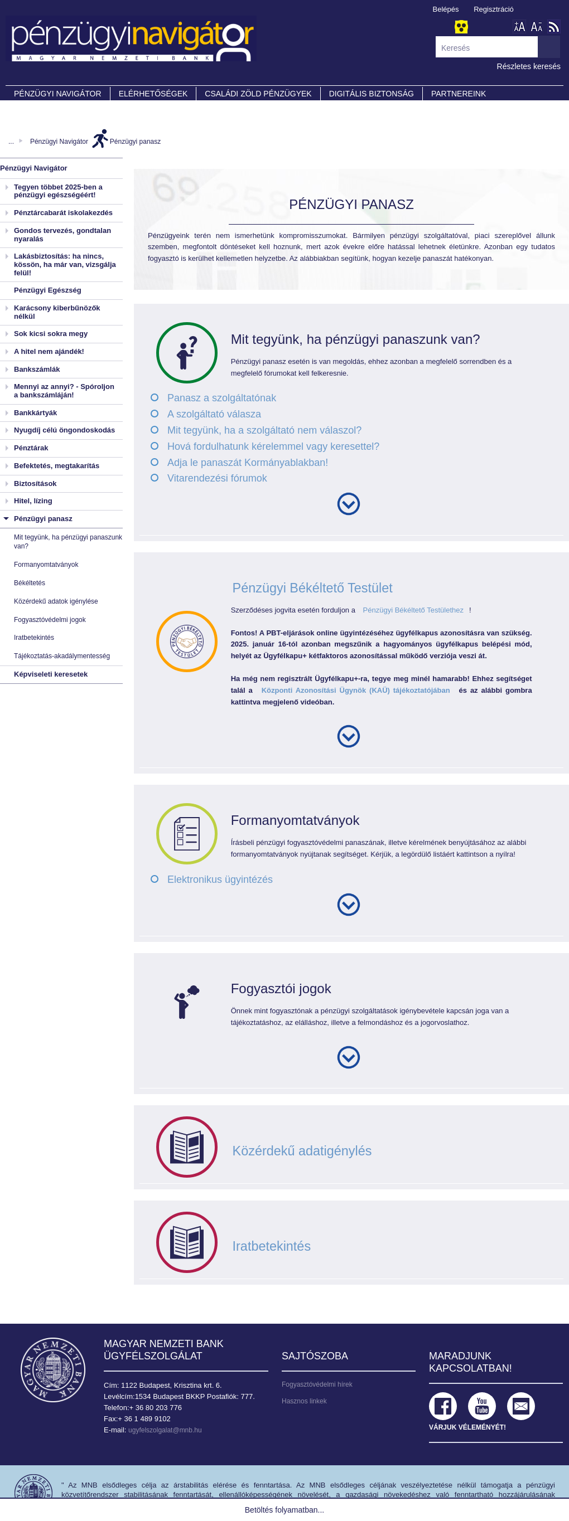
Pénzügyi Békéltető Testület (313, 587)
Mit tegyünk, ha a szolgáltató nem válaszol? (264, 430)
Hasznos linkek (304, 1401)
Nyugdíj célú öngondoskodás (64, 430)
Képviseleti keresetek (51, 674)
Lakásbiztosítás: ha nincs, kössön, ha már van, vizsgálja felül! (65, 264)
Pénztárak (31, 448)
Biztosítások (35, 483)
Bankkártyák (35, 413)
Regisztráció (494, 9)
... (11, 141)
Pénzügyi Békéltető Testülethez (413, 610)
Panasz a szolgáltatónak (221, 398)
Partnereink (458, 93)
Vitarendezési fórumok (217, 478)
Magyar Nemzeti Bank (53, 1370)
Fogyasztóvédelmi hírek (317, 1384)
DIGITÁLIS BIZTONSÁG (371, 93)
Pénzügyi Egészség (47, 290)
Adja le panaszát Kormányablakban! (247, 462)
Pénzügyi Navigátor (59, 141)
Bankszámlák (37, 369)
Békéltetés (29, 583)
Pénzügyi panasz (135, 141)
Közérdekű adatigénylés (302, 1150)
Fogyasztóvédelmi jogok (50, 620)
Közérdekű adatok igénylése (56, 601)
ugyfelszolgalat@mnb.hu (165, 1430)
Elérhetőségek (153, 93)
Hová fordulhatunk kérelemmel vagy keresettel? (273, 446)
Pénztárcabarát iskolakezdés (63, 212)
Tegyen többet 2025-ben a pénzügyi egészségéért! (58, 191)
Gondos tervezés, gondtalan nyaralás (62, 234)
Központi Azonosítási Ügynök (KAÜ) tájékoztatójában (356, 690)
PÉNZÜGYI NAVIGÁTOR (58, 93)
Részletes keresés (529, 66)
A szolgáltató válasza (214, 414)
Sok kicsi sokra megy (51, 333)
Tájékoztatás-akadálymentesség (62, 656)
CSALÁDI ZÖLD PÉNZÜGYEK (258, 93)
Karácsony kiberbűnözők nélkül (57, 312)
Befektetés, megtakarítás (56, 465)
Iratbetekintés (34, 638)
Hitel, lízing (33, 501)
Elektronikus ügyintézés (220, 879)
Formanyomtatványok (46, 564)
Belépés (446, 9)
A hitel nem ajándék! (49, 351)
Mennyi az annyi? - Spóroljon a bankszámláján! (64, 390)
